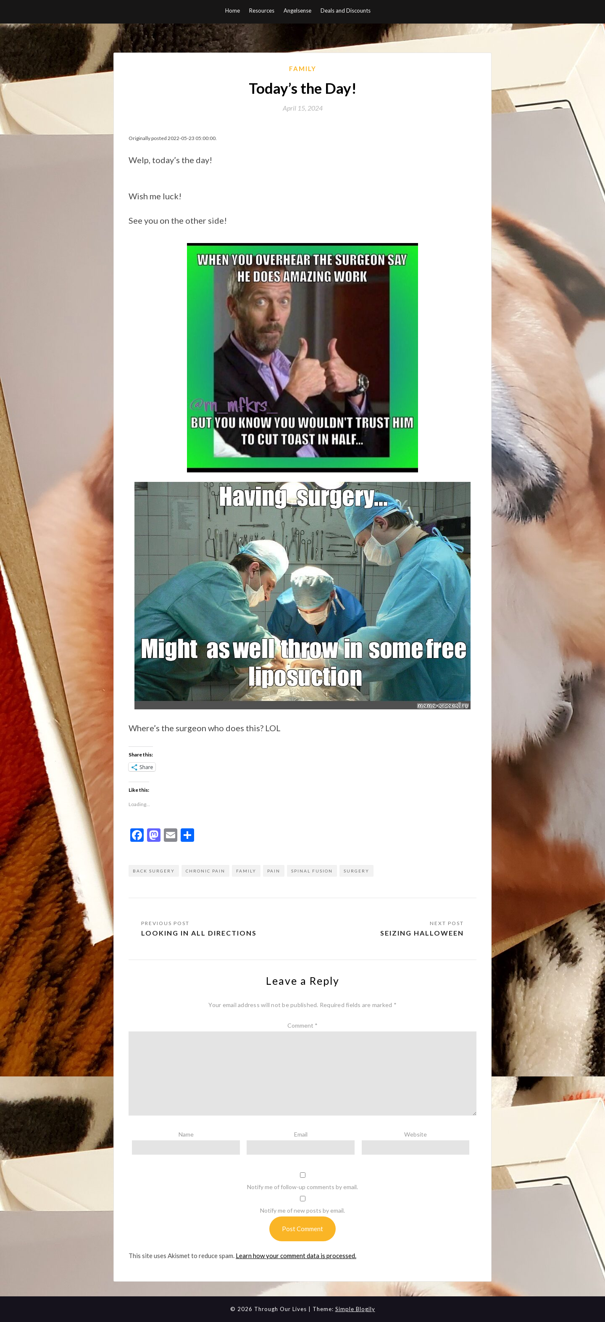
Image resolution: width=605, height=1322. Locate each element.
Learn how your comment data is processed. (296, 1255)
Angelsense (297, 10)
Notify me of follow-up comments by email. (302, 1186)
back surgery (154, 870)
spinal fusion (312, 870)
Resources (261, 10)
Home (232, 10)
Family (302, 68)
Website (415, 1134)
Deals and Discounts (346, 10)
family (246, 870)
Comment (302, 1025)
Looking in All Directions (199, 933)
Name (186, 1134)
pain (273, 870)
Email (301, 1134)
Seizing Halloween (422, 933)
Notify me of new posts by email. (302, 1210)
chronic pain (205, 870)
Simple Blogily (355, 1309)
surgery (356, 870)
